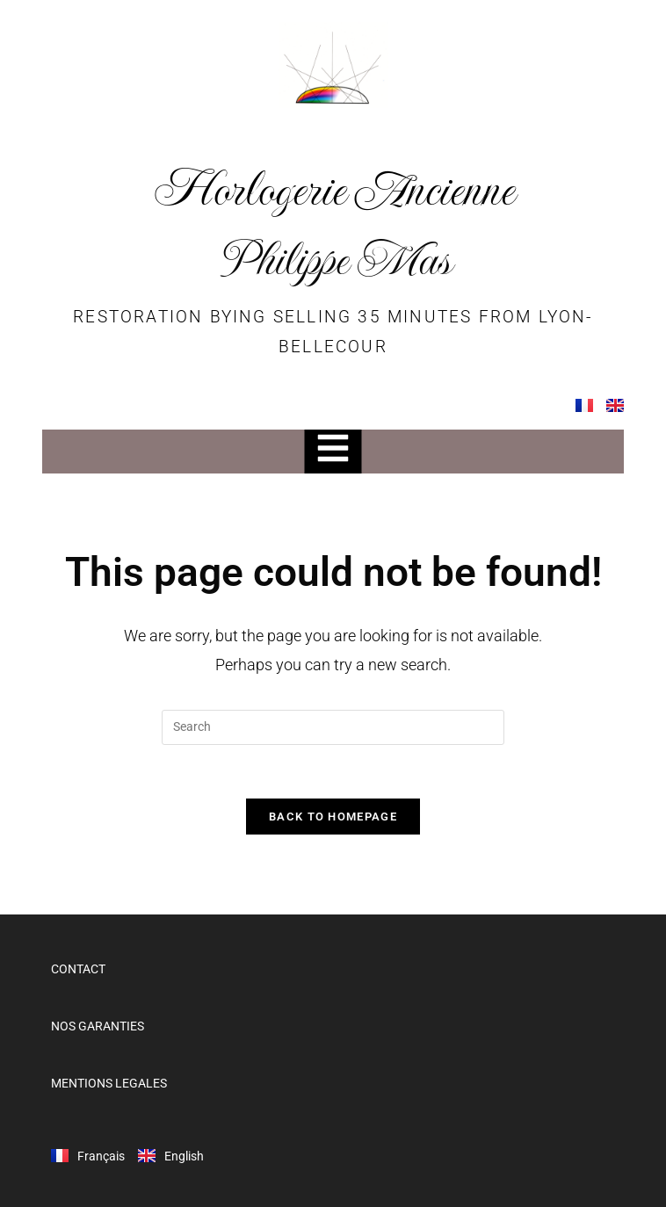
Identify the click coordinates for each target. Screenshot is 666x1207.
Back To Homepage (333, 816)
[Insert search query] (333, 727)
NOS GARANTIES (97, 1026)
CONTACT (78, 969)
